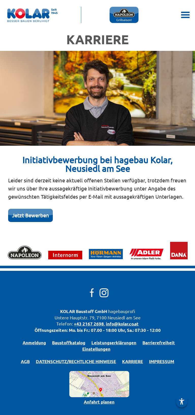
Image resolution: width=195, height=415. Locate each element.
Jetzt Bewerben (30, 215)
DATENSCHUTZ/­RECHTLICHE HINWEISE (76, 361)
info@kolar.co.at (122, 324)
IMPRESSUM (161, 361)
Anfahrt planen (99, 402)
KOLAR (67, 311)
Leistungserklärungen (113, 342)
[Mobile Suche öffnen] (170, 15)
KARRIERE (132, 361)
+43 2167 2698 (89, 324)
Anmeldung (34, 342)
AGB (25, 361)
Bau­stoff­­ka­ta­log (68, 342)
